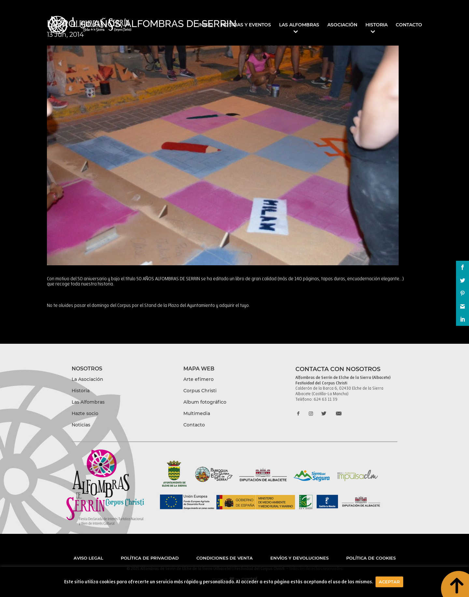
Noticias (81, 425)
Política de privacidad (150, 558)
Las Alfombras (299, 25)
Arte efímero (198, 379)
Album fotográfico (204, 402)
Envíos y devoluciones (299, 558)
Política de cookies (371, 558)
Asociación (342, 25)
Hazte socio (85, 413)
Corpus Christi (200, 391)
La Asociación (87, 379)
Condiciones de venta (224, 558)
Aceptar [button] (389, 581)
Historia (376, 25)
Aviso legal (88, 558)
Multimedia (196, 413)
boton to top (454, 583)
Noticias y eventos (246, 25)
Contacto (409, 25)
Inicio (205, 25)
